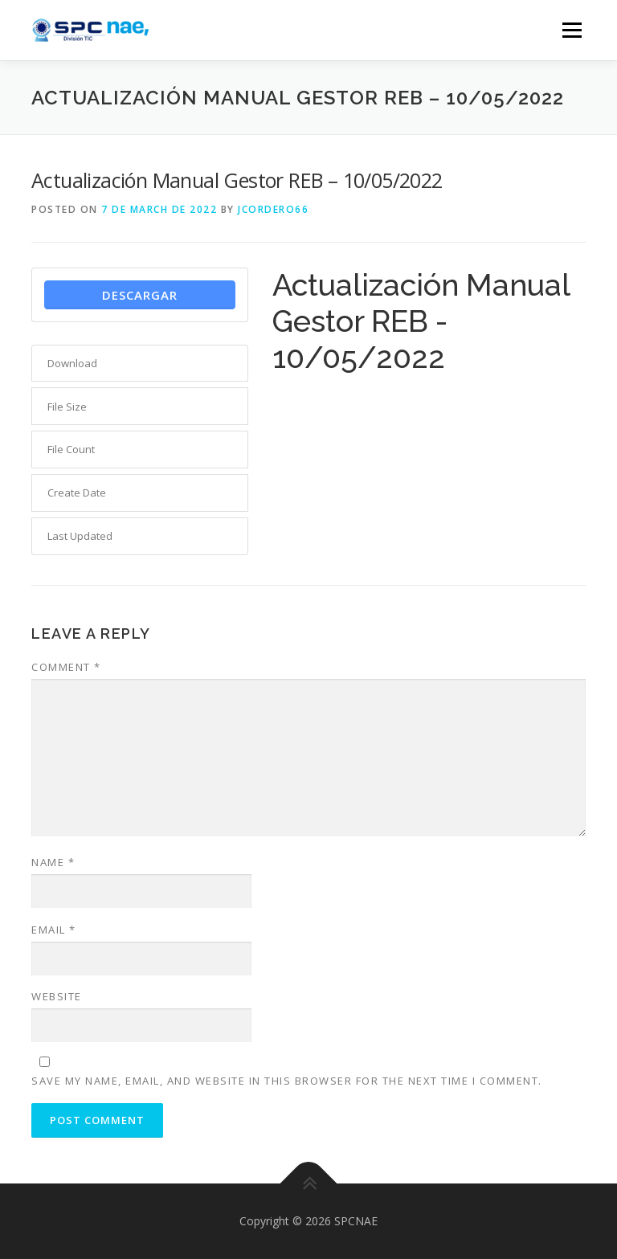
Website (56, 996)
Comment (66, 667)
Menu (572, 29)
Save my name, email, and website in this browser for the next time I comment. (286, 1080)
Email (53, 929)
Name (53, 862)
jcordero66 (273, 209)
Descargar (140, 295)
